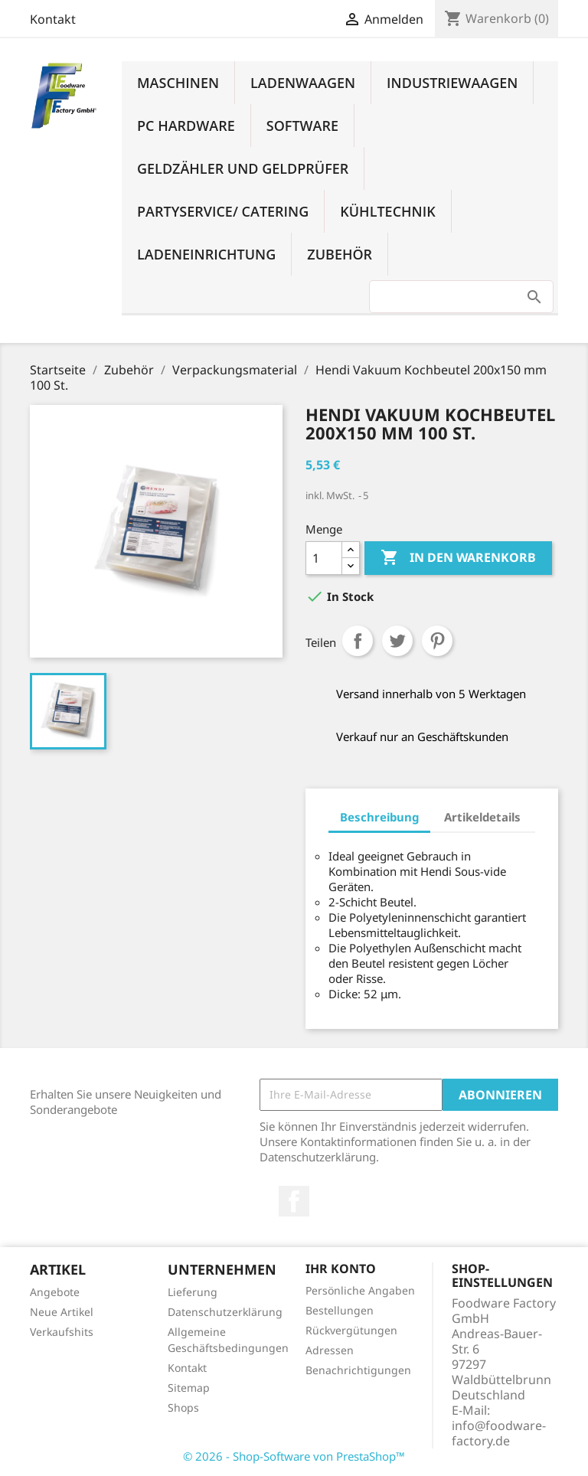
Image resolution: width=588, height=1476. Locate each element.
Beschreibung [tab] (379, 817)
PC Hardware (186, 125)
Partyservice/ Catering (223, 211)
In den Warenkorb (458, 558)
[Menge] (323, 558)
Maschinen (178, 82)
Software (302, 125)
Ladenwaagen (302, 82)
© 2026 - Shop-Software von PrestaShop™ (294, 1456)
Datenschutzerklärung (225, 1312)
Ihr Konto (340, 1268)
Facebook (294, 1201)
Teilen (357, 640)
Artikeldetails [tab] (482, 817)
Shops (183, 1407)
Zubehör (339, 254)
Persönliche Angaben (360, 1290)
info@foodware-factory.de (499, 1433)
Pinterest (437, 640)
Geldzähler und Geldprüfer (242, 168)
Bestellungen (339, 1310)
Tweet (397, 640)
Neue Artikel (61, 1312)
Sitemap (189, 1387)
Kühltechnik (387, 211)
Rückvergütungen (351, 1330)
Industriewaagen (452, 82)
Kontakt (53, 19)
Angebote (55, 1292)
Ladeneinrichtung (206, 254)
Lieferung (192, 1292)
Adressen (329, 1350)
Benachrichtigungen (358, 1370)
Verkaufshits (61, 1331)
